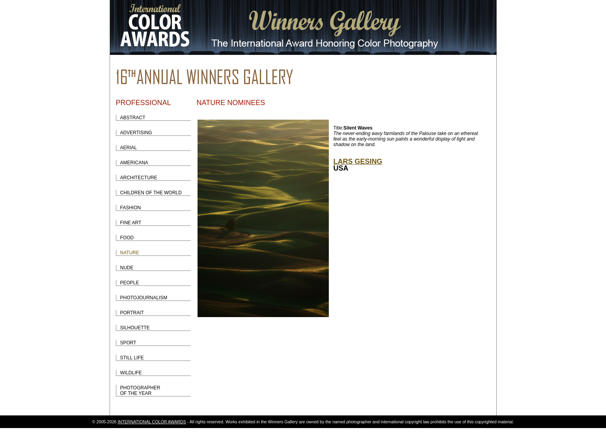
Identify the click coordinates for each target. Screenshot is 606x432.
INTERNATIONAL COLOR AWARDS (152, 421)
